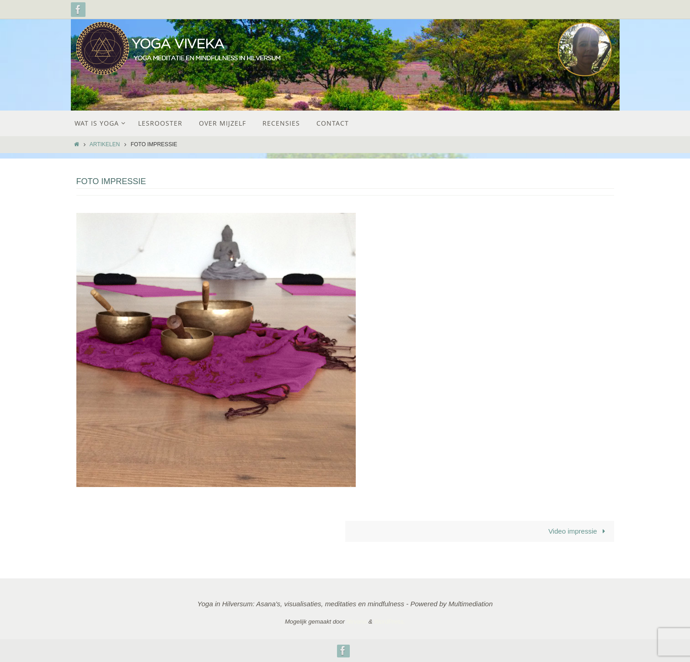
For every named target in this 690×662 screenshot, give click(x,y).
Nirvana (356, 621)
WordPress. (389, 621)
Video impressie (578, 531)
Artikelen (105, 144)
